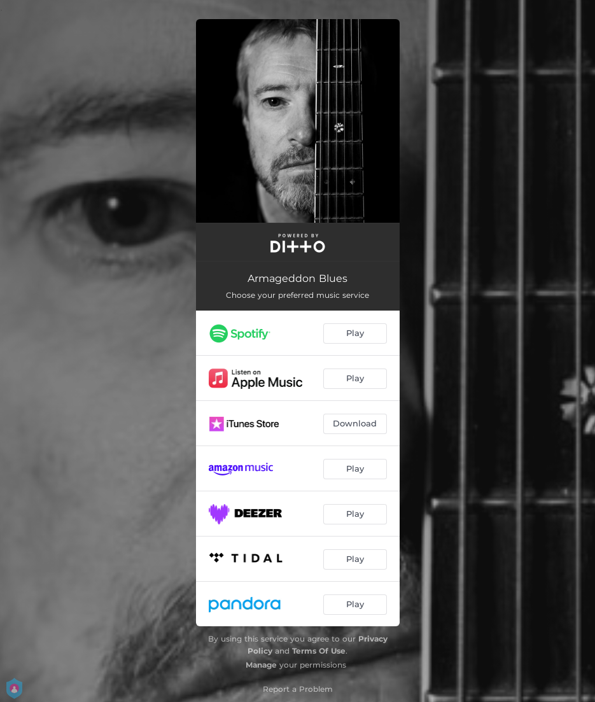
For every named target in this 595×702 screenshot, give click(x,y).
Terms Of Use (319, 651)
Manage (261, 665)
